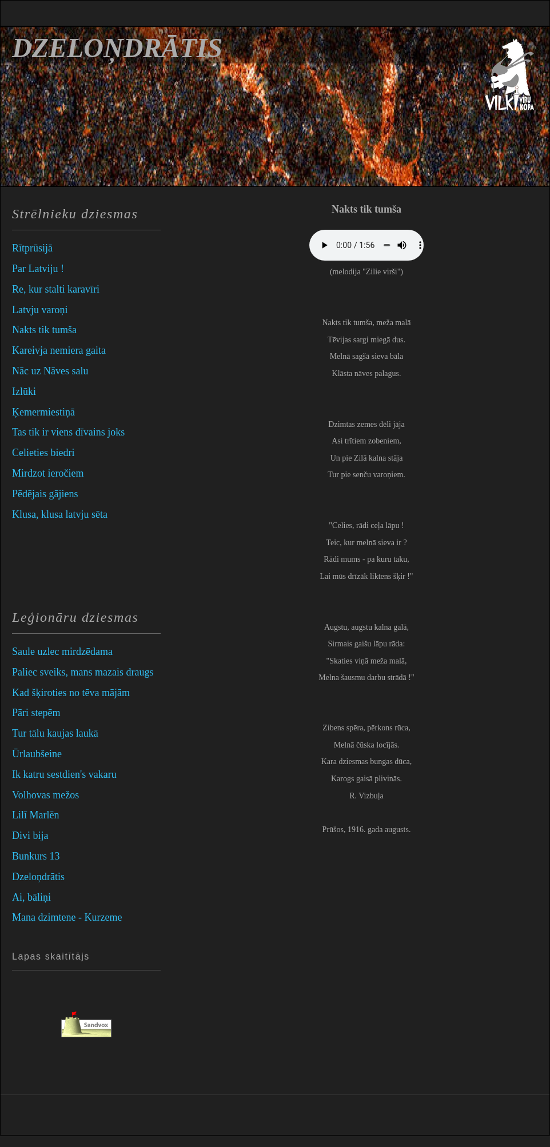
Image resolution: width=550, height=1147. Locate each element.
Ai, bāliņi (31, 897)
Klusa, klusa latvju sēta (59, 514)
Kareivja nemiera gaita (59, 350)
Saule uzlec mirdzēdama (62, 651)
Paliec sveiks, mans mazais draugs (82, 672)
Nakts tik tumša (44, 329)
